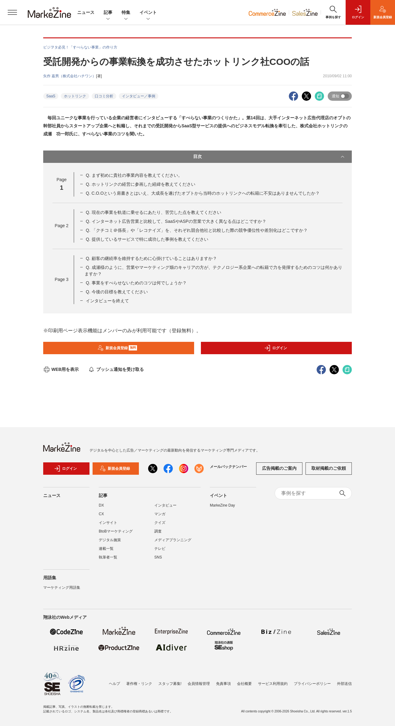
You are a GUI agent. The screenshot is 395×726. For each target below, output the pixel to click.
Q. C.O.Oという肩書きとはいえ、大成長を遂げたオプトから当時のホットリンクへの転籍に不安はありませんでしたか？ (203, 193)
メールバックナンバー (228, 470)
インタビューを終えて (107, 300)
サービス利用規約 (273, 683)
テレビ (159, 552)
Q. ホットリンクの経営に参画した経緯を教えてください (140, 184)
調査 (158, 534)
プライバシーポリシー (312, 683)
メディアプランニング (172, 543)
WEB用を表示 (61, 369)
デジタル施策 (110, 543)
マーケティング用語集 (61, 590)
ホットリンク (75, 96)
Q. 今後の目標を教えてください (117, 291)
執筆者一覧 (108, 560)
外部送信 (344, 683)
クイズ (159, 526)
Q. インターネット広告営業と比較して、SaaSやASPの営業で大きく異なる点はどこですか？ (176, 221)
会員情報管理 (199, 683)
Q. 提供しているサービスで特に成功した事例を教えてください (147, 239)
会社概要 (244, 683)
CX (101, 517)
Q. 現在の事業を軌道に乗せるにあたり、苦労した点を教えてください (153, 212)
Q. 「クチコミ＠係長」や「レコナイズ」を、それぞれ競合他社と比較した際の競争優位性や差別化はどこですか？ (197, 230)
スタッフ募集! (169, 683)
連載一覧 (106, 552)
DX (101, 508)
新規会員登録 (117, 348)
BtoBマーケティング (116, 534)
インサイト (108, 526)
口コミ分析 (104, 96)
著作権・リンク (139, 683)
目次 (269, 157)
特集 (126, 13)
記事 (108, 13)
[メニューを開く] (12, 12)
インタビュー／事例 (138, 96)
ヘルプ (114, 683)
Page (61, 225)
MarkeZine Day (222, 508)
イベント (148, 13)
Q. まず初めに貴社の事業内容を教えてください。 (134, 175)
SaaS (50, 96)
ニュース (85, 12)
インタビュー (165, 508)
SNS (158, 560)
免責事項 (223, 683)
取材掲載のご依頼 (328, 471)
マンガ (159, 517)
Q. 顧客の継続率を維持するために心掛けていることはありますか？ (151, 258)
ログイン (275, 348)
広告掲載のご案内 (279, 471)
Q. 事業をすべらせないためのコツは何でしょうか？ (136, 282)
